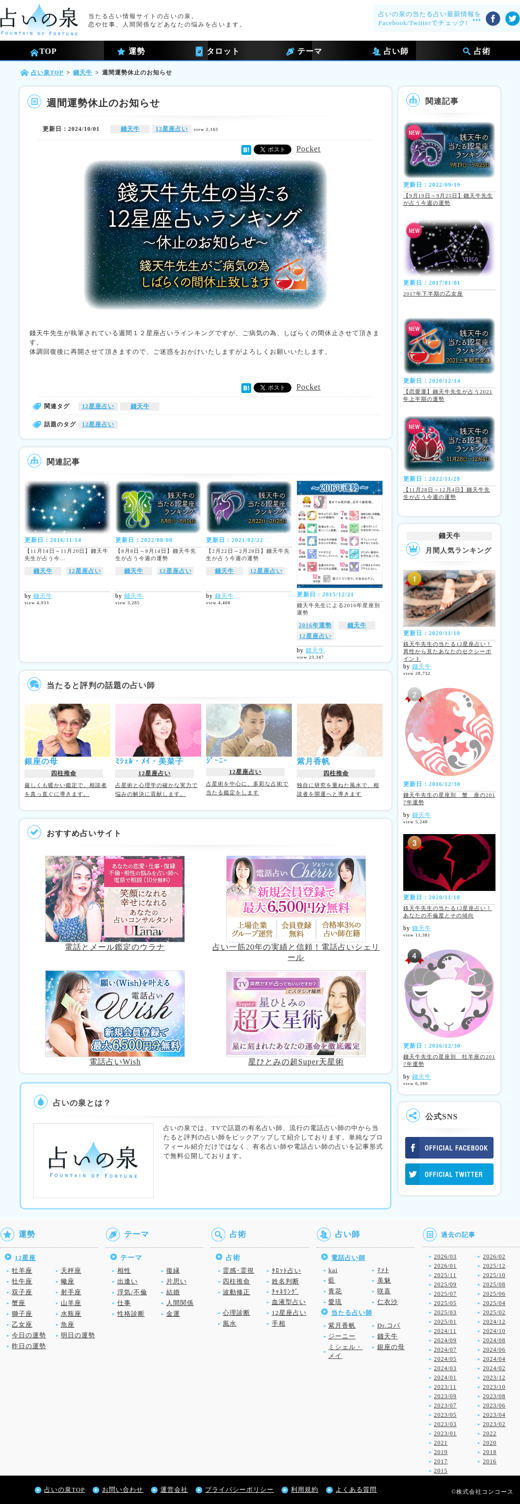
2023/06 (494, 1405)
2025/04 (494, 1303)
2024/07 (445, 1349)
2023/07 (445, 1405)
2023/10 (494, 1386)
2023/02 (494, 1424)
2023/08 (494, 1396)
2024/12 (494, 1321)
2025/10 (494, 1275)
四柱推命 (64, 773)
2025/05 (445, 1303)
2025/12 (494, 1265)
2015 (441, 1470)
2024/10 (494, 1331)
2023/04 (494, 1414)
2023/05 (445, 1414)
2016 (489, 1461)
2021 (441, 1442)
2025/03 (445, 1312)
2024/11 (445, 1331)
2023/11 (445, 1386)
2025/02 (494, 1312)
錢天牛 (130, 128)
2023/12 (494, 1377)
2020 (489, 1442)
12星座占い (172, 128)
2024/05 (445, 1359)
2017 (441, 1461)
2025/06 (494, 1293)
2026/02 (494, 1256)
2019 (441, 1452)
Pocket (308, 149)
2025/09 (445, 1284)
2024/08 (494, 1340)
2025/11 (445, 1275)
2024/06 (494, 1349)
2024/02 (494, 1368)
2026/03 (445, 1256)
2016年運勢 (315, 625)
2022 (489, 1433)
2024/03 (445, 1368)
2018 (489, 1452)
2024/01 (445, 1377)
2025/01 (445, 1321)
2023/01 (445, 1433)
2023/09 (445, 1396)
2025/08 (494, 1284)
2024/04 (494, 1359)
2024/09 (445, 1340)
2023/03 (445, 1424)
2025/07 (445, 1293)
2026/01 (445, 1265)
